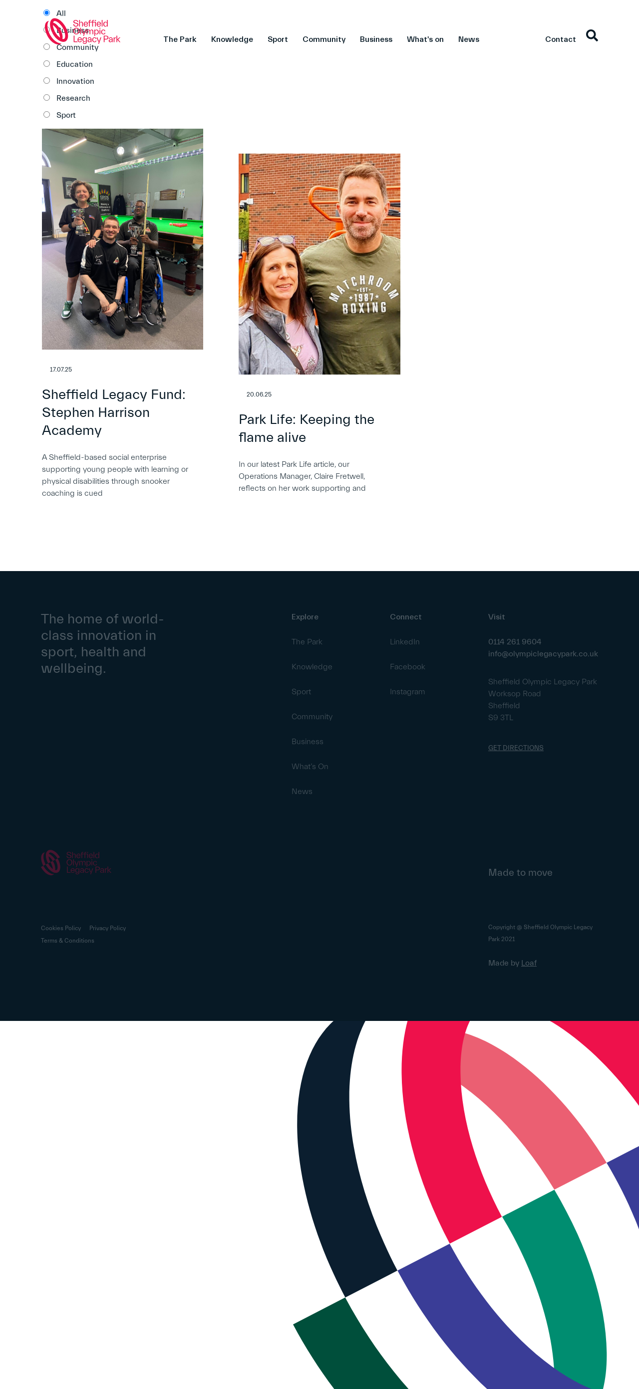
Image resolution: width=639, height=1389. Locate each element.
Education (74, 64)
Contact (560, 39)
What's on (425, 39)
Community (324, 39)
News (468, 39)
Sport (278, 39)
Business (376, 39)
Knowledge (232, 39)
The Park (180, 39)
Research (73, 98)
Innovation (75, 81)
